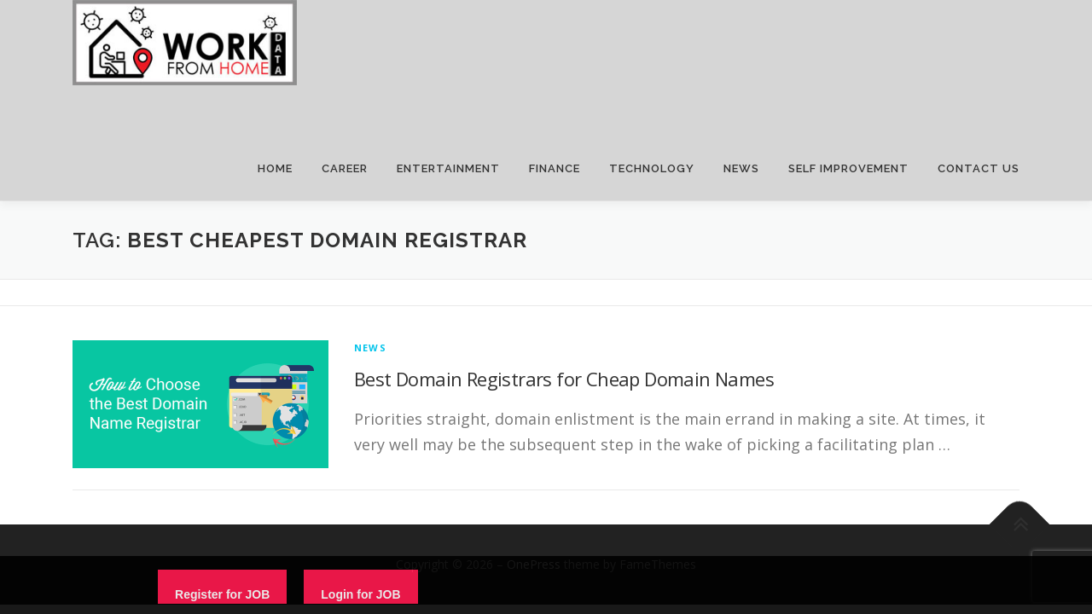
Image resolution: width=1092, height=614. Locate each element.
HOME (275, 168)
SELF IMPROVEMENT (848, 168)
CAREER (345, 168)
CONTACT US (978, 168)
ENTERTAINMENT (448, 168)
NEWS (741, 168)
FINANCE (554, 168)
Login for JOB (360, 594)
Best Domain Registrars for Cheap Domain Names (564, 378)
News (370, 347)
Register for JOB (222, 594)
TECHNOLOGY (651, 168)
